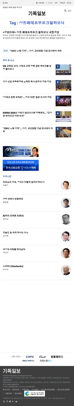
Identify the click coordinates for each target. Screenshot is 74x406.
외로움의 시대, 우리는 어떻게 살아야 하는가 (23, 182)
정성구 (5, 269)
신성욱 (5, 236)
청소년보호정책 (64, 389)
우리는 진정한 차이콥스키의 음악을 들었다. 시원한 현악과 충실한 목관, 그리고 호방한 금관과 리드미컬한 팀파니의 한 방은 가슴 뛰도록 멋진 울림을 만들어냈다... (37, 36)
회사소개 (6, 389)
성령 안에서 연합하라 (13, 198)
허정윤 (5, 219)
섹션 (5, 3)
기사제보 (35, 389)
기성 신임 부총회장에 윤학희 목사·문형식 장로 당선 (27, 81)
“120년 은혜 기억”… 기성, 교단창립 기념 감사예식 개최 (36, 50)
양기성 (5, 252)
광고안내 (15, 389)
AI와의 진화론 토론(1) (13, 215)
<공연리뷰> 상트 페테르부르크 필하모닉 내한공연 (31, 32)
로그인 (69, 3)
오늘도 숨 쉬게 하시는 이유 (15, 232)
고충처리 (8, 393)
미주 (56, 3)
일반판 (50, 3)
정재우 (5, 185)
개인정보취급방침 (48, 389)
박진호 (5, 202)
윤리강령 (18, 393)
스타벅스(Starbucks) (13, 266)
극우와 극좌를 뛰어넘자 (14, 249)
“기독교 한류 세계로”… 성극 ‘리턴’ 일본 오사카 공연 (27, 97)
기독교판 (41, 3)
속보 (5, 50)
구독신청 (62, 3)
